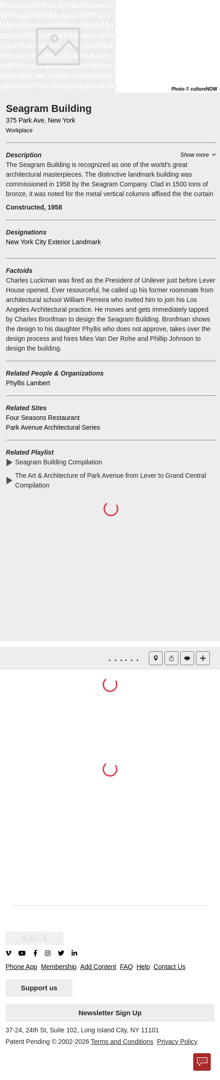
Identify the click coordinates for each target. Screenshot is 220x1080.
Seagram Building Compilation (60, 462)
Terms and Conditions (122, 1041)
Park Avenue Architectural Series (53, 427)
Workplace (19, 130)
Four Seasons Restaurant (43, 417)
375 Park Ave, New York (40, 120)
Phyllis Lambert (28, 383)
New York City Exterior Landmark (53, 242)
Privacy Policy (177, 1041)
